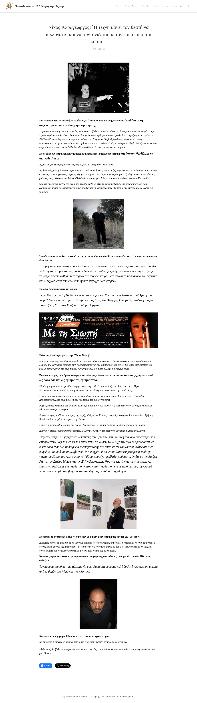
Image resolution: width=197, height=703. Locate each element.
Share (45, 665)
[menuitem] (162, 6)
